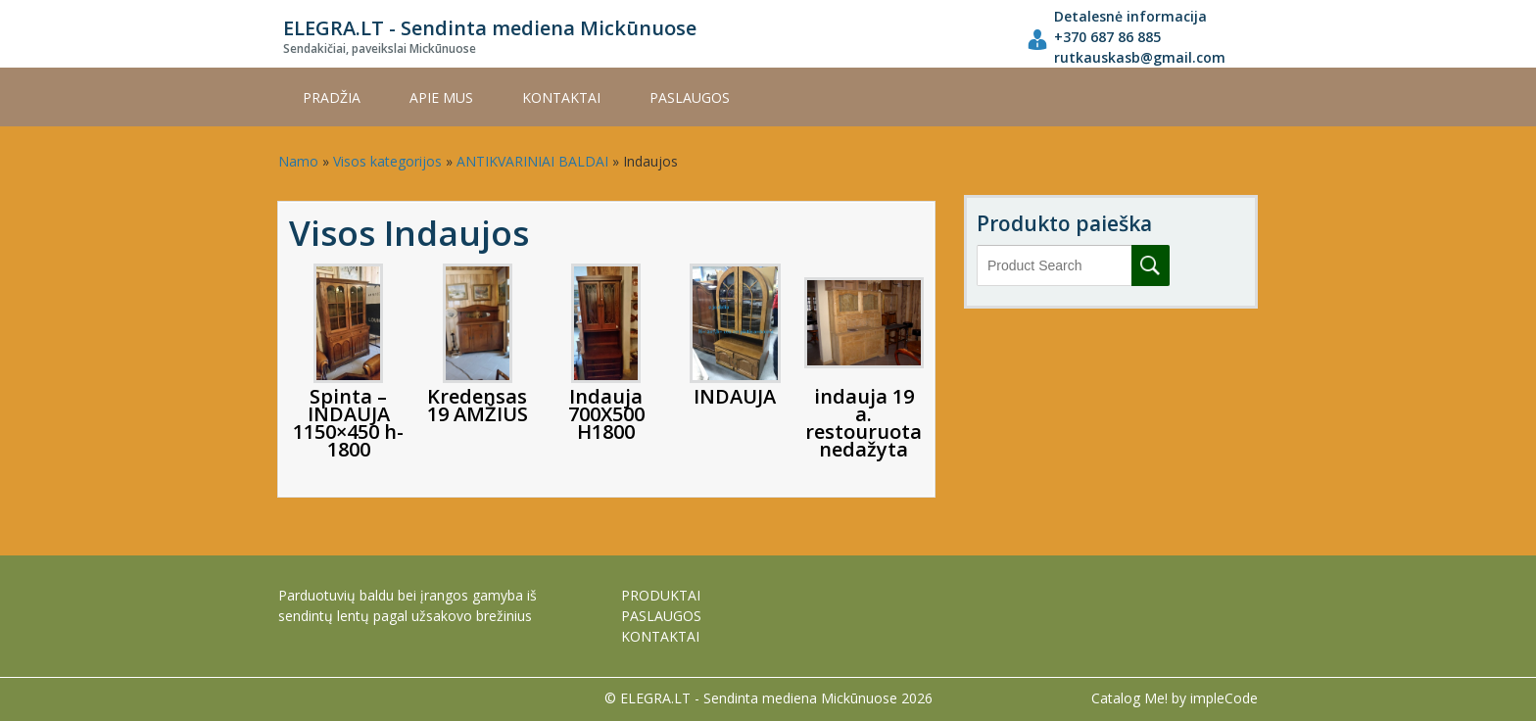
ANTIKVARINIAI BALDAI (532, 161)
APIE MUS (441, 97)
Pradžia (331, 97)
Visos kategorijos (387, 161)
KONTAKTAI (561, 97)
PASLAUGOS (689, 97)
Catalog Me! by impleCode (1174, 698)
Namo (298, 161)
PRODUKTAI (660, 595)
